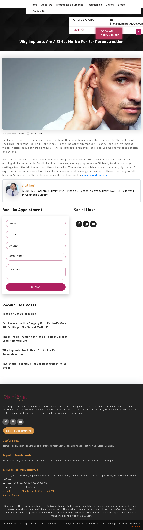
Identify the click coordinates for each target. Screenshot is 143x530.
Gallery (110, 4)
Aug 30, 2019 (35, 133)
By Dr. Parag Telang (13, 133)
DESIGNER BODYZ (24, 470)
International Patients (63, 445)
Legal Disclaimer (32, 523)
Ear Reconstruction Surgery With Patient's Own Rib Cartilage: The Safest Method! (34, 325)
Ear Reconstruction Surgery (101, 460)
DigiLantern (135, 526)
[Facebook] (5, 422)
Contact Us (39, 11)
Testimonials (94, 4)
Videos (78, 445)
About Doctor (17, 445)
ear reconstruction (94, 175)
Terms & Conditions (12, 523)
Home (34, 4)
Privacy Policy (49, 523)
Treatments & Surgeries (69, 4)
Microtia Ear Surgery (13, 460)
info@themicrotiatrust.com (125, 22)
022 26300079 (39, 482)
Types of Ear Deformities (19, 313)
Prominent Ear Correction (36, 460)
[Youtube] (20, 422)
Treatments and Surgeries (38, 445)
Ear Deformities (58, 460)
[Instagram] (13, 422)
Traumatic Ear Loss (77, 460)
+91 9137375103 (83, 20)
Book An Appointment (110, 33)
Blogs (121, 4)
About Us (46, 4)
